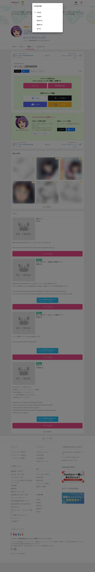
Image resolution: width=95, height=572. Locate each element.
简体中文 (40, 20)
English (39, 16)
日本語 (39, 12)
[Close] (60, 5)
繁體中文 (40, 24)
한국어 (39, 29)
